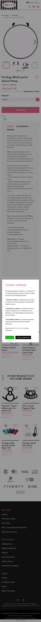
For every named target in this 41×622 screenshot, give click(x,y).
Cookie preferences (23, 337)
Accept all (9, 337)
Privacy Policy (19, 328)
